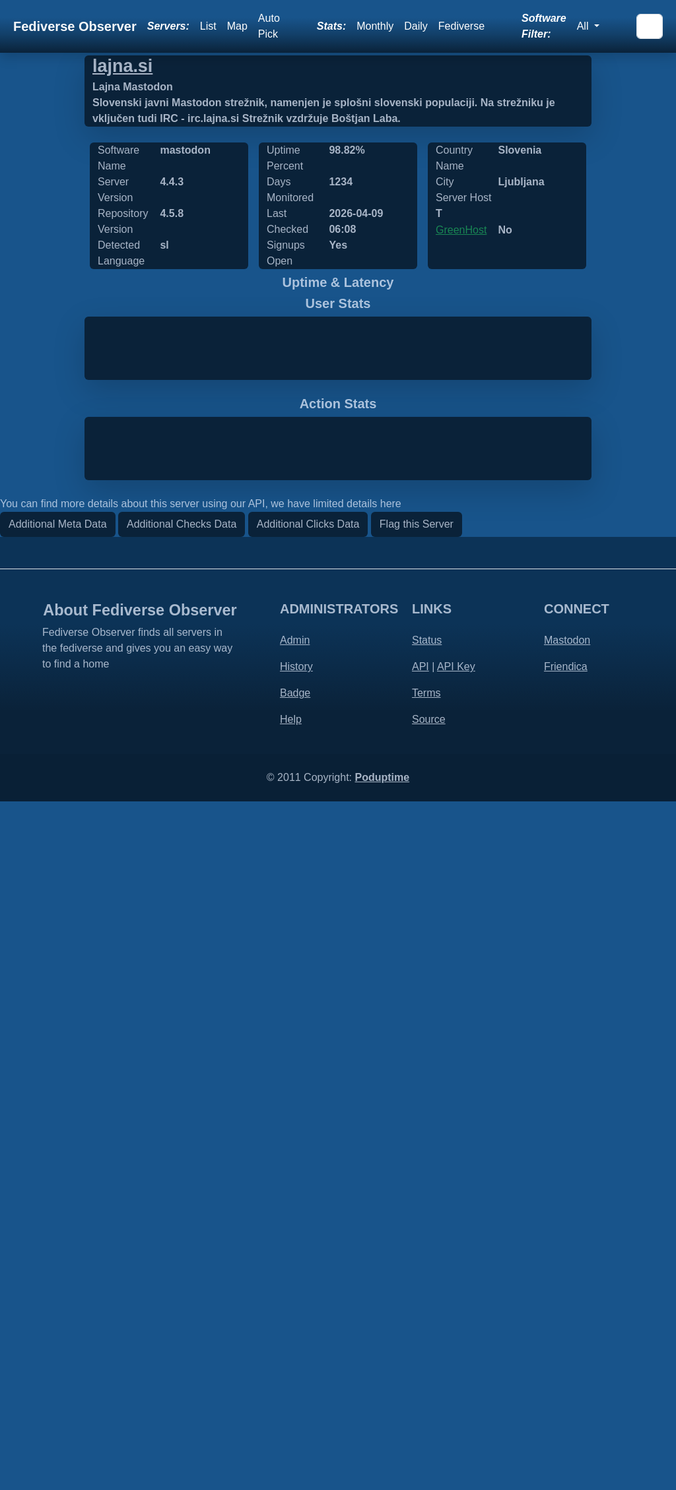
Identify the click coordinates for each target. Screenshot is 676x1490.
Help (291, 1407)
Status (427, 1328)
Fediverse (461, 26)
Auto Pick (269, 26)
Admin (295, 1328)
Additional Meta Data (58, 1212)
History (296, 1355)
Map (237, 26)
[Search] (649, 26)
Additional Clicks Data (308, 1212)
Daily (416, 26)
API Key (456, 1355)
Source (429, 1407)
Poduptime (382, 1466)
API (420, 1355)
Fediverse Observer (75, 26)
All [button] (584, 26)
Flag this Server (417, 1212)
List (208, 26)
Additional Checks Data (181, 1212)
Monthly (374, 26)
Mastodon (567, 1328)
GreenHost (461, 229)
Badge (295, 1381)
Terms (426, 1381)
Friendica (566, 1355)
